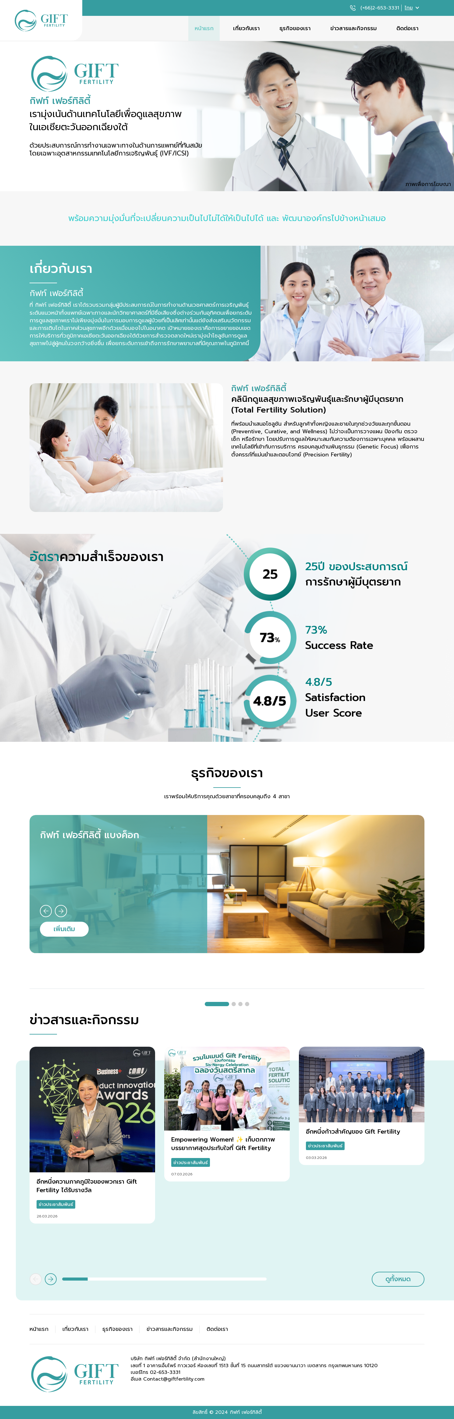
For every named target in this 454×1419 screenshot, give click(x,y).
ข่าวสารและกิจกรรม (353, 28)
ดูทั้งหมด (398, 1279)
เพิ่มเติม (64, 929)
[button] (46, 911)
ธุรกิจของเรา (294, 28)
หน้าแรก (204, 28)
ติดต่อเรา (407, 28)
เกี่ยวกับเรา (246, 28)
